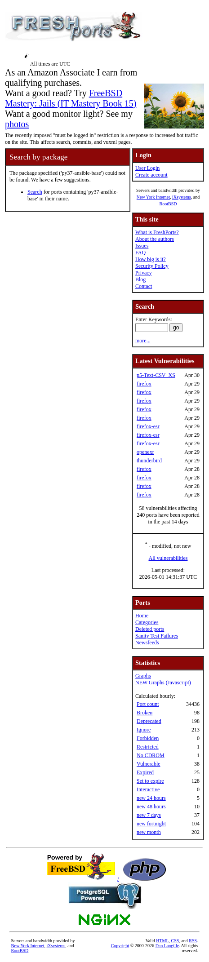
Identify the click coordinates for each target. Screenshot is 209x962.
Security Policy (152, 266)
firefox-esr (148, 426)
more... (143, 340)
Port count (148, 704)
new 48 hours (151, 806)
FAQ (140, 252)
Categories (146, 622)
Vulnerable (148, 764)
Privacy (143, 273)
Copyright (120, 945)
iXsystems (181, 197)
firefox (144, 384)
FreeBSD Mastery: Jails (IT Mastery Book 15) (70, 98)
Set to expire (150, 781)
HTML (162, 940)
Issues (141, 246)
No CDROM (151, 755)
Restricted (148, 747)
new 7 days (149, 815)
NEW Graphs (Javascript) (163, 682)
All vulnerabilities (168, 558)
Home (141, 615)
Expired (145, 772)
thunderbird (149, 460)
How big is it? (150, 259)
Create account (151, 175)
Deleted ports (149, 629)
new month (149, 832)
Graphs (143, 676)
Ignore (144, 730)
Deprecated (149, 721)
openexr (145, 452)
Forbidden (148, 738)
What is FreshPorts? (157, 232)
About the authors (154, 239)
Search (34, 192)
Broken (144, 712)
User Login (147, 168)
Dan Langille (167, 945)
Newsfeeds (147, 642)
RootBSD (168, 203)
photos (17, 124)
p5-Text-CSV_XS (156, 375)
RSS (193, 940)
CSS (175, 940)
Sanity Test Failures (156, 636)
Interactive (148, 789)
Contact (143, 286)
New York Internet (153, 197)
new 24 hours (151, 798)
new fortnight (151, 823)
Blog (140, 279)
